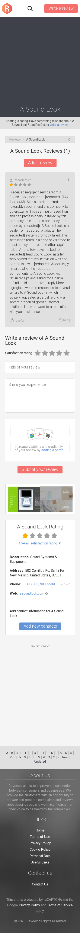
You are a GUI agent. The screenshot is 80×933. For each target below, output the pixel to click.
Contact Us (40, 884)
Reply (65, 320)
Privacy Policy (40, 843)
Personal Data (40, 856)
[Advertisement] (40, 59)
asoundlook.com (32, 593)
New (65, 757)
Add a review (40, 162)
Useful (16, 320)
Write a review (61, 8)
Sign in (38, 9)
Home (40, 830)
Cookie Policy (40, 849)
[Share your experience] (40, 396)
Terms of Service (60, 905)
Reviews (15, 139)
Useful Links (40, 862)
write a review (59, 124)
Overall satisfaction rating (40, 543)
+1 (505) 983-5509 (41, 584)
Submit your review (40, 469)
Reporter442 (20, 180)
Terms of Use (40, 837)
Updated (40, 761)
